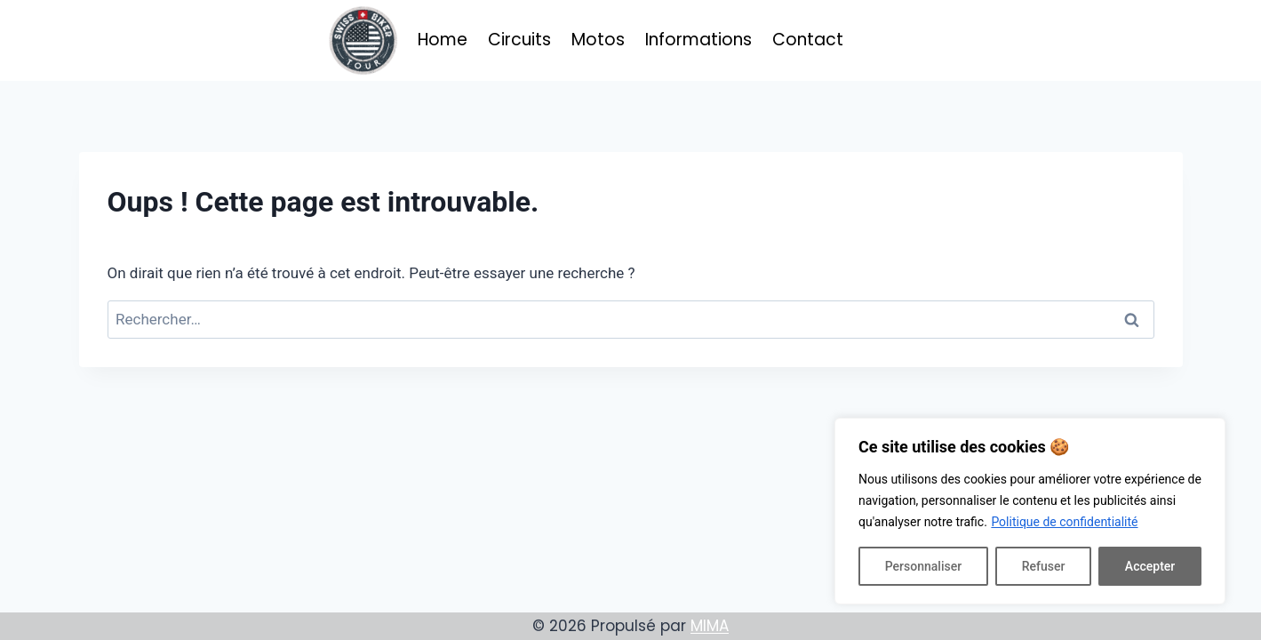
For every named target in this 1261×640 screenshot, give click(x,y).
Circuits (519, 40)
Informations (698, 40)
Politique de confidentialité (1064, 522)
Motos (598, 40)
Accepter (1150, 566)
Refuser (1043, 566)
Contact (807, 40)
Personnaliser (923, 566)
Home (442, 40)
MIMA (709, 625)
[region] (1029, 511)
